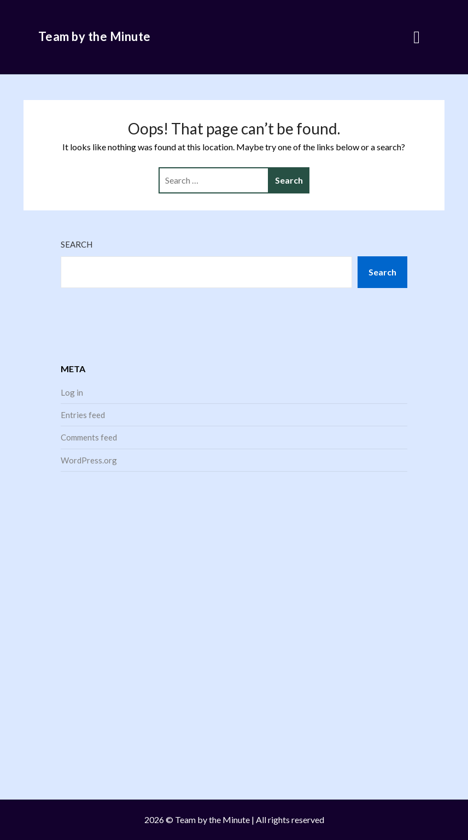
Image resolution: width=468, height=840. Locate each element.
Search (76, 244)
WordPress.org (89, 460)
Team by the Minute (94, 36)
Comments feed (89, 437)
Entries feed (83, 415)
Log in (72, 392)
